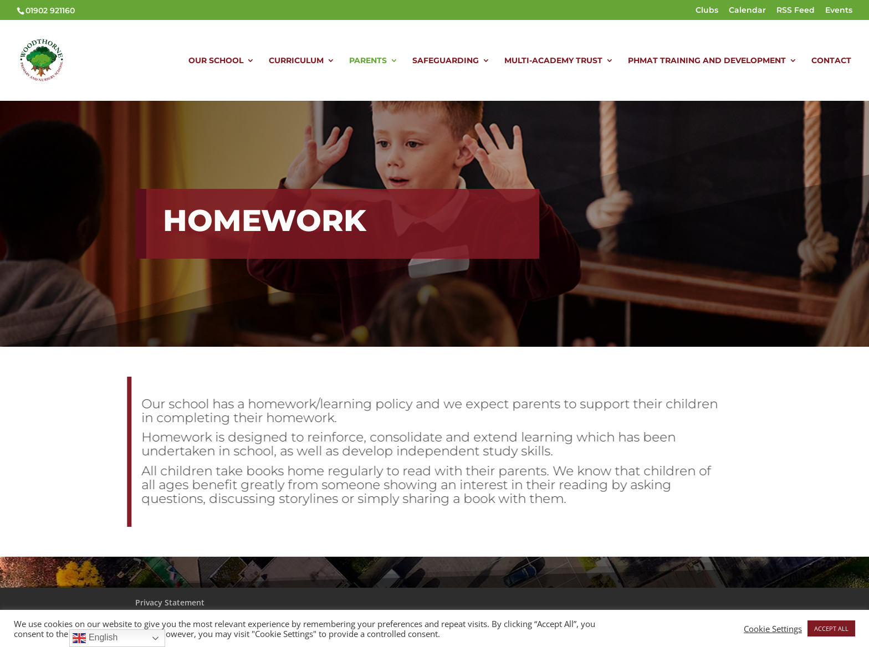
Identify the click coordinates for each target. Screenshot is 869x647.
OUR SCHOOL (215, 61)
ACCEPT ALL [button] (831, 628)
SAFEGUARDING (445, 61)
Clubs (707, 10)
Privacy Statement (170, 602)
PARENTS (368, 61)
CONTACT (831, 61)
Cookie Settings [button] (773, 629)
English (95, 638)
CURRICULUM (296, 61)
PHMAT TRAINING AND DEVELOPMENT (707, 61)
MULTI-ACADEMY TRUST (553, 61)
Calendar (747, 10)
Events (838, 10)
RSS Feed (795, 10)
